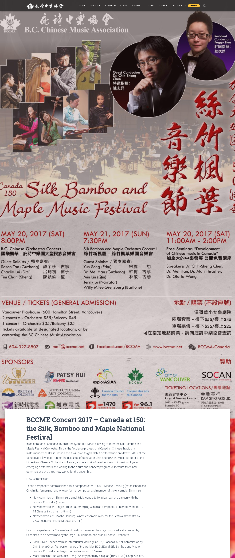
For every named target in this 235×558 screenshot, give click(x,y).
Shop (163, 5)
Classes (149, 5)
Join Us (136, 5)
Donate (194, 6)
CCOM (123, 5)
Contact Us (179, 5)
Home (82, 5)
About (95, 5)
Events (110, 5)
